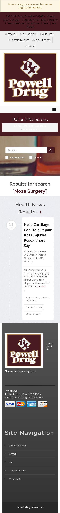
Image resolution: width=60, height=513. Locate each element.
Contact (11, 453)
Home (17, 125)
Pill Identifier (28, 34)
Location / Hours (19, 40)
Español (10, 34)
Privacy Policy (14, 478)
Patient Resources (35, 125)
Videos (35, 157)
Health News (15, 157)
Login (29, 46)
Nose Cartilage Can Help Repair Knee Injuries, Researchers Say (38, 235)
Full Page (28, 261)
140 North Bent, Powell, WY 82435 (25, 16)
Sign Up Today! (41, 40)
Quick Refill (47, 34)
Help (10, 462)
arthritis (42, 286)
